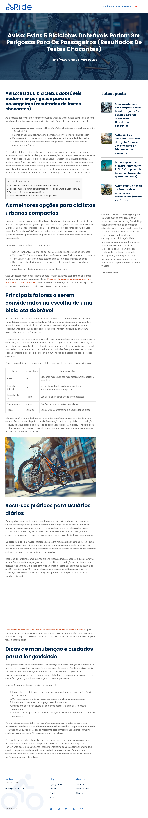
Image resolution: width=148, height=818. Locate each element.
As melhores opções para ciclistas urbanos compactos (33, 185)
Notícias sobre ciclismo (116, 6)
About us (80, 784)
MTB (52, 797)
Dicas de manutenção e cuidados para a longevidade (33, 195)
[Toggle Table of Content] (77, 181)
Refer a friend (82, 788)
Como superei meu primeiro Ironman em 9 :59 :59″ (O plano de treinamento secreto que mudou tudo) (128, 169)
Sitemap (79, 793)
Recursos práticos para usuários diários (26, 192)
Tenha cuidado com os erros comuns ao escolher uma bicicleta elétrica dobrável (45, 629)
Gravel (53, 788)
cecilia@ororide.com (14, 788)
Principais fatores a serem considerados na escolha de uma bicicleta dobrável (44, 188)
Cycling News (56, 784)
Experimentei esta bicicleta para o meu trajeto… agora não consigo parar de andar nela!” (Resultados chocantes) (128, 114)
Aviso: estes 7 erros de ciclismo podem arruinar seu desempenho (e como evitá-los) (128, 193)
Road (52, 793)
